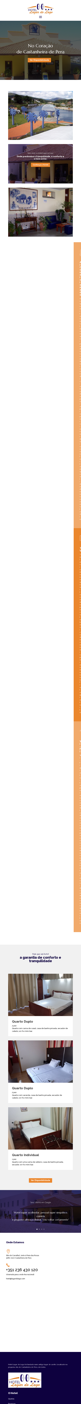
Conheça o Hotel (40, 165)
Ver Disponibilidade (39, 60)
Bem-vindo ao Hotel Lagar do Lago (40, 153)
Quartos (11, 1399)
